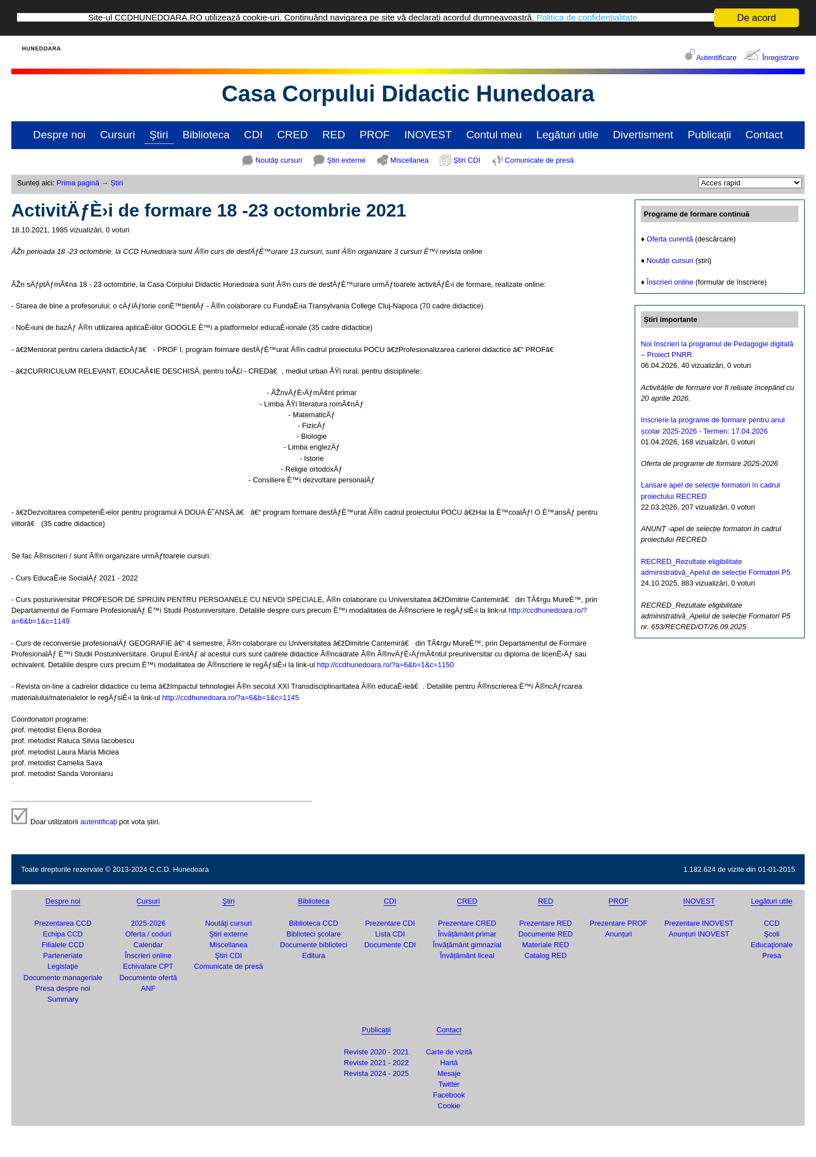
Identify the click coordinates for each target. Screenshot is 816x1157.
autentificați (98, 821)
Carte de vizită (449, 1051)
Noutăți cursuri (670, 260)
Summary (63, 999)
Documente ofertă (148, 977)
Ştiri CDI (467, 160)
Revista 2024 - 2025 (376, 1073)
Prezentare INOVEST (698, 922)
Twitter (449, 1084)
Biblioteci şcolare (313, 934)
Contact (764, 135)
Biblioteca (206, 135)
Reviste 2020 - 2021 (376, 1051)
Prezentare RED (545, 922)
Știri (116, 183)
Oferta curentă (670, 238)
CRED (292, 135)
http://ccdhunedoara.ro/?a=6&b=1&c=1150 (385, 664)
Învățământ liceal (467, 955)
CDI (253, 135)
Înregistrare (780, 57)
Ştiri (159, 135)
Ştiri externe (346, 160)
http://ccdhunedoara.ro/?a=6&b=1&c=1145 (230, 697)
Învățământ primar (467, 934)
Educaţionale (772, 944)
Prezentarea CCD (62, 922)
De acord (756, 17)
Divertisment (643, 135)
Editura (313, 955)
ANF (148, 988)
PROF (375, 135)
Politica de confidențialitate (617, 17)
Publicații (709, 135)
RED (334, 135)
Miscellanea (409, 160)
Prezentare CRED (467, 922)
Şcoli (772, 934)
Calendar (148, 944)
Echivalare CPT (148, 966)
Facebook (449, 1095)
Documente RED (545, 934)
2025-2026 (148, 922)
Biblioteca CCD (313, 922)
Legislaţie (63, 966)
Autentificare (716, 57)
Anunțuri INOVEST (699, 934)
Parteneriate (63, 955)
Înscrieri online (670, 282)
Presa (771, 955)
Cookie (448, 1105)
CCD (772, 922)
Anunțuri (618, 934)
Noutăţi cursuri (279, 160)
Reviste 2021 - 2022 (376, 1062)
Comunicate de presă (539, 160)
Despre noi (59, 135)
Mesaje (449, 1073)
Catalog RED (545, 955)
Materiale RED (545, 944)
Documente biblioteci (313, 944)
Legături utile (567, 135)
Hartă (449, 1062)
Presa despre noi (63, 988)
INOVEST (428, 135)
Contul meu (494, 135)
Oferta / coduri (148, 934)
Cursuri (117, 135)
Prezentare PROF (619, 922)
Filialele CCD (63, 944)
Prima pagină (78, 183)
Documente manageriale (62, 977)
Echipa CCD (63, 934)
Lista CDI (390, 934)
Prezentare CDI (390, 922)
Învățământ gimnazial (467, 944)
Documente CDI (390, 944)
